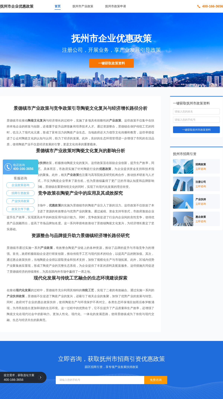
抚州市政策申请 (115, 6)
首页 (58, 6)
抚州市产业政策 (82, 6)
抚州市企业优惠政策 (16, 6)
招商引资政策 (20, 193)
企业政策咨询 (20, 185)
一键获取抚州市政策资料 (196, 129)
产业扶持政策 (20, 201)
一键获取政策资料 (111, 63)
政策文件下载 (20, 209)
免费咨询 (156, 380)
